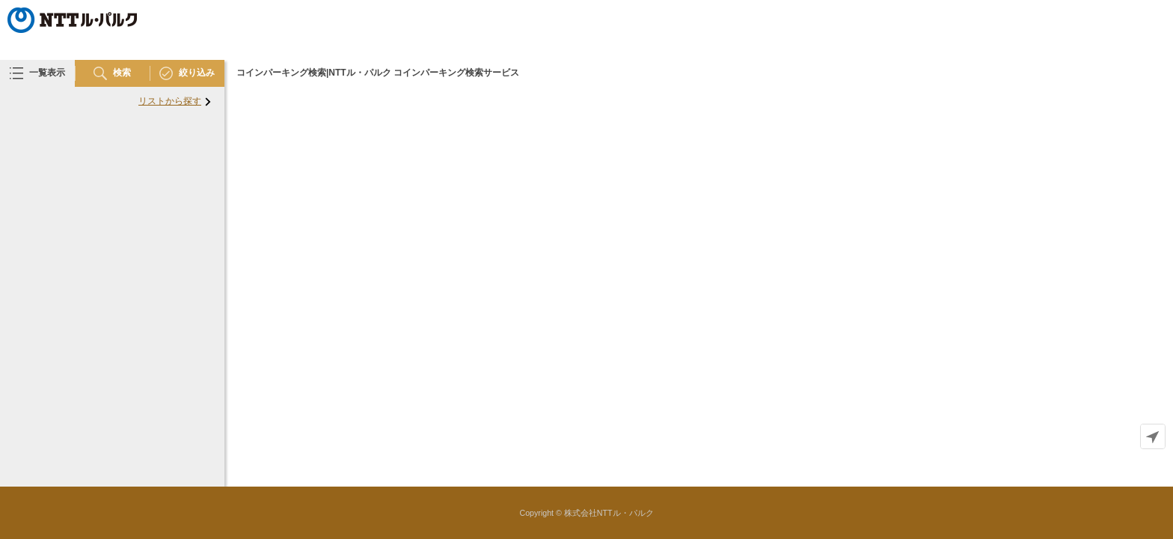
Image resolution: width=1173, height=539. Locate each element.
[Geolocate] (1153, 436)
